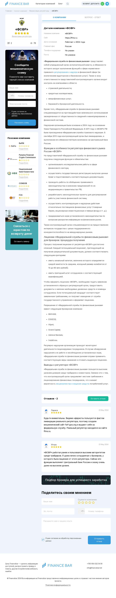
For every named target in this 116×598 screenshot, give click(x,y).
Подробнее (23, 149)
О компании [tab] (59, 17)
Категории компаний (45, 3)
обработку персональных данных (22, 115)
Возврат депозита (91, 4)
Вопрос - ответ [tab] (93, 17)
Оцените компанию (87, 501)
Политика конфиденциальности (58, 587)
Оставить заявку (21, 241)
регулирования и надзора (66, 72)
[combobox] (11, 96)
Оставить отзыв (98, 398)
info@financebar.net (94, 570)
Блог (60, 3)
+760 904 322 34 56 (94, 566)
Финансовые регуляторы (22, 36)
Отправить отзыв (99, 542)
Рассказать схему (22, 123)
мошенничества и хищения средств (72, 384)
